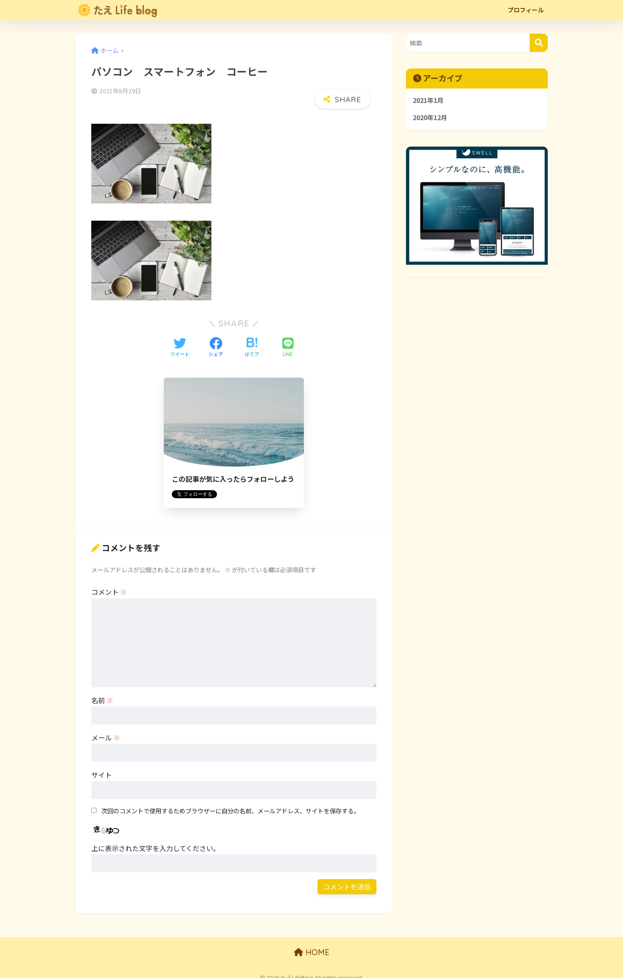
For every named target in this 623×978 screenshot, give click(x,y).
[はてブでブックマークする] (252, 339)
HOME (312, 944)
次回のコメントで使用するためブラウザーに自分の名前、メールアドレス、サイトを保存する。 (230, 802)
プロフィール (526, 10)
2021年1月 (429, 100)
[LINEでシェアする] (287, 339)
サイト (101, 767)
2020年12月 (431, 118)
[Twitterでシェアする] (179, 339)
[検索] (539, 43)
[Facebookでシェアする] (216, 339)
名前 (102, 692)
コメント (109, 584)
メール (105, 729)
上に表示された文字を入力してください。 (155, 840)
